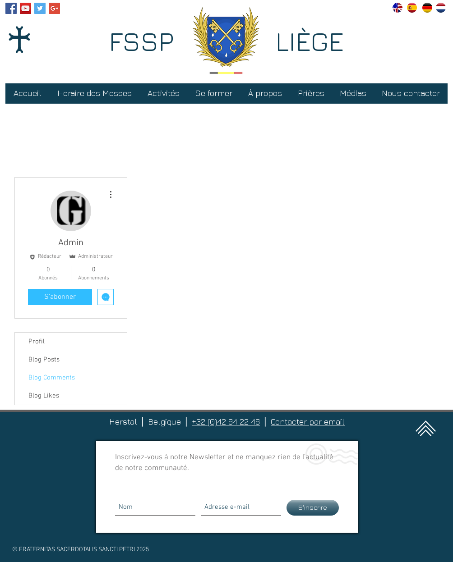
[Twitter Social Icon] (40, 8)
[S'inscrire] (313, 508)
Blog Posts (44, 360)
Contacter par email (308, 421)
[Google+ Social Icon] (54, 8)
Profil (36, 342)
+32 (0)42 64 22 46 (226, 421)
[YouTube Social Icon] (25, 8)
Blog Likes (43, 396)
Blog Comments (51, 378)
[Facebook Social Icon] (11, 8)
